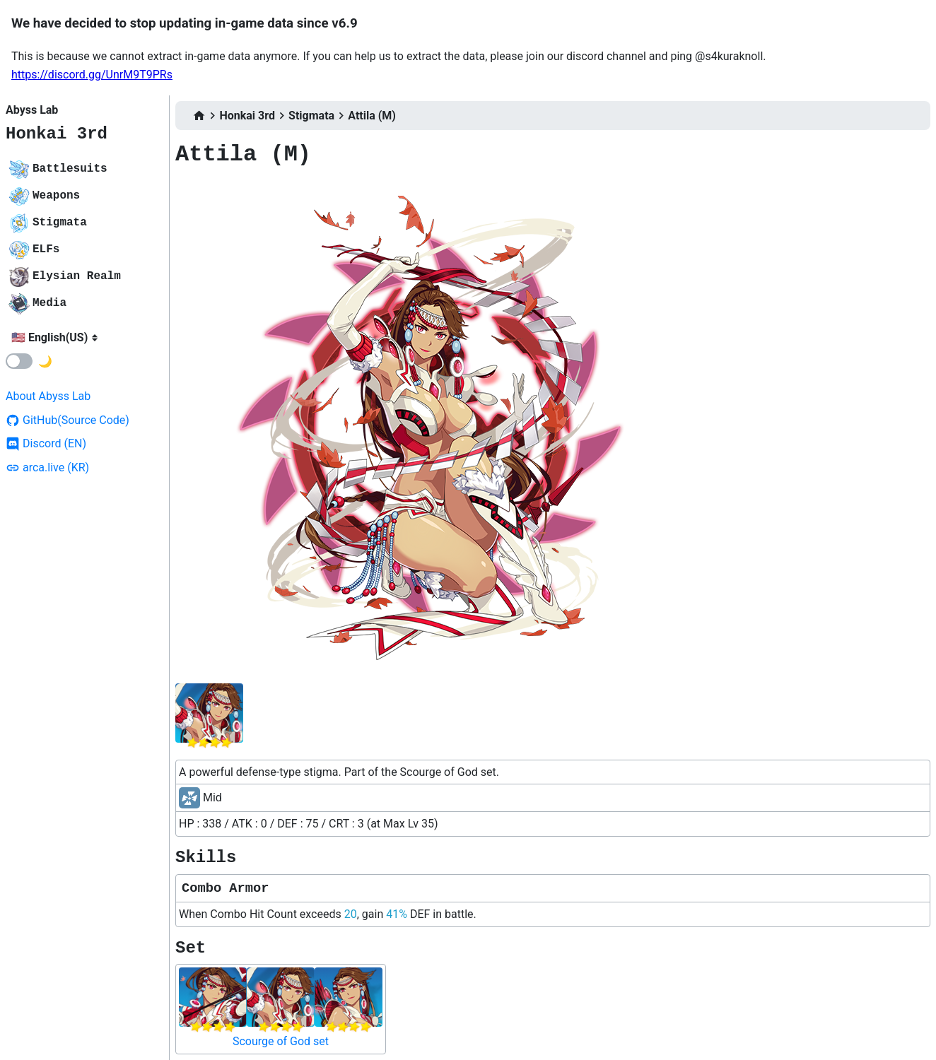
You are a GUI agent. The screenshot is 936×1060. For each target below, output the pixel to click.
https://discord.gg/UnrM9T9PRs (91, 74)
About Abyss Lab (48, 396)
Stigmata (311, 115)
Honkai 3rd (56, 133)
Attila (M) (372, 115)
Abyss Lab (32, 110)
